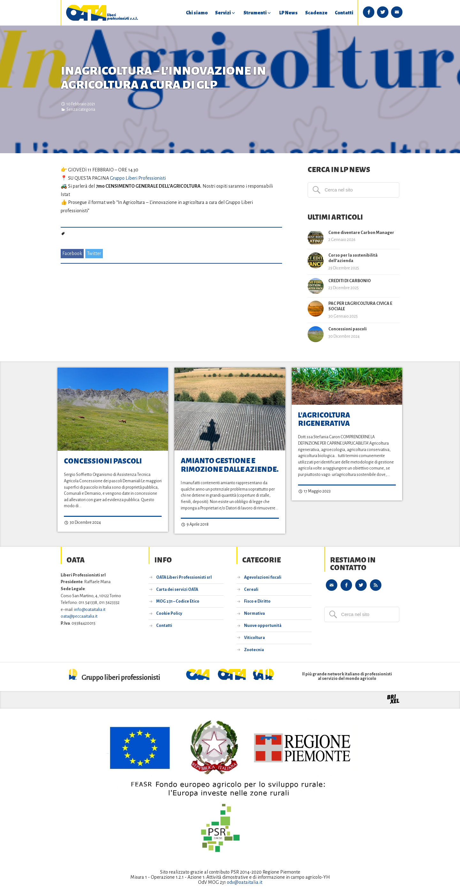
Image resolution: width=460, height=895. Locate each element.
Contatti (344, 12)
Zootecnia (254, 649)
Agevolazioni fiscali (262, 577)
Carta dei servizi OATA (177, 589)
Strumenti (255, 12)
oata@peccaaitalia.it (79, 616)
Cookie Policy (169, 613)
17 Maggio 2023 (314, 491)
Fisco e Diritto (257, 601)
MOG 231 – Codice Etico (177, 601)
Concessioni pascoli (103, 461)
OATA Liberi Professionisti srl (184, 577)
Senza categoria (80, 109)
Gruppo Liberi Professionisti (138, 178)
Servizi (223, 12)
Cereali (251, 589)
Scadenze (316, 12)
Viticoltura (254, 637)
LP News (288, 12)
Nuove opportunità (262, 625)
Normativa (254, 613)
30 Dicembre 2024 (82, 522)
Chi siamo (197, 12)
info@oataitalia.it (89, 609)
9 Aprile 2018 (195, 524)
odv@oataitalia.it (244, 882)
